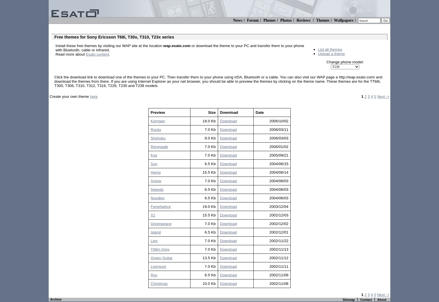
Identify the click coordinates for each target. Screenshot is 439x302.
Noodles (158, 198)
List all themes (330, 49)
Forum (253, 20)
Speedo (157, 189)
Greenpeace (161, 224)
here (94, 96)
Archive (55, 299)
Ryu (154, 275)
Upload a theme (331, 54)
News (237, 20)
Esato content (97, 54)
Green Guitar (162, 258)
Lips (154, 241)
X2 (153, 215)
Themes (322, 20)
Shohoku (158, 138)
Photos (286, 20)
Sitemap (348, 299)
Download (228, 121)
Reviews (303, 20)
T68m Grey (160, 249)
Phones (269, 20)
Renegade (159, 147)
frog (154, 155)
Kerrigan (158, 121)
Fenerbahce (161, 206)
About (381, 299)
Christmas (159, 283)
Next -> (383, 96)
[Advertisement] (122, 63)
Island (156, 232)
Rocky (156, 129)
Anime (156, 181)
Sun (154, 164)
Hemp (156, 172)
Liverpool (158, 266)
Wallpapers (343, 20)
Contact (366, 299)
